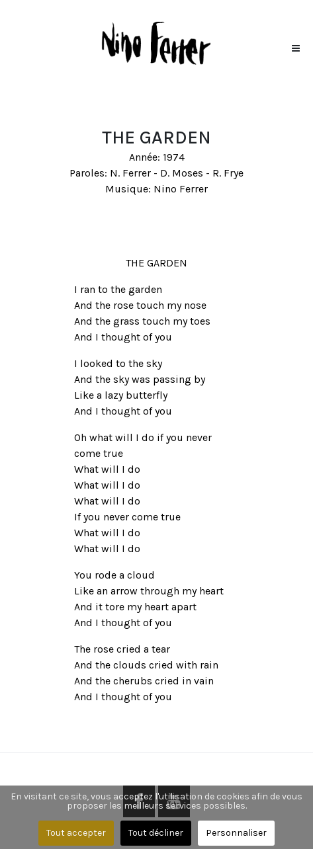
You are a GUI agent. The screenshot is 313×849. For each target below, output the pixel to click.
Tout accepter (76, 832)
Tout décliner (155, 832)
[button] (296, 45)
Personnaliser (236, 832)
